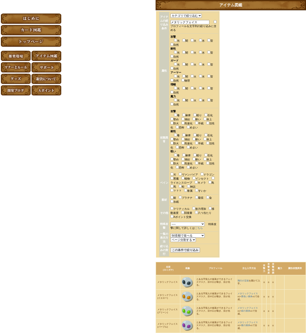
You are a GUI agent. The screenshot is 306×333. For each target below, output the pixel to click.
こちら (199, 228)
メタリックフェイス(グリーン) (167, 311)
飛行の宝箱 (243, 280)
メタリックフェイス (167, 282)
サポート (46, 67)
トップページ (31, 41)
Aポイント (46, 90)
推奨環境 (16, 56)
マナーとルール (16, 67)
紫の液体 (245, 325)
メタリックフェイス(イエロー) (167, 296)
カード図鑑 (31, 30)
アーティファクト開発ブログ (16, 90)
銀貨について (46, 79)
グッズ (16, 79)
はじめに (31, 19)
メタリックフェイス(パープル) (167, 325)
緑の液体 (245, 311)
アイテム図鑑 (46, 56)
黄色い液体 (246, 296)
